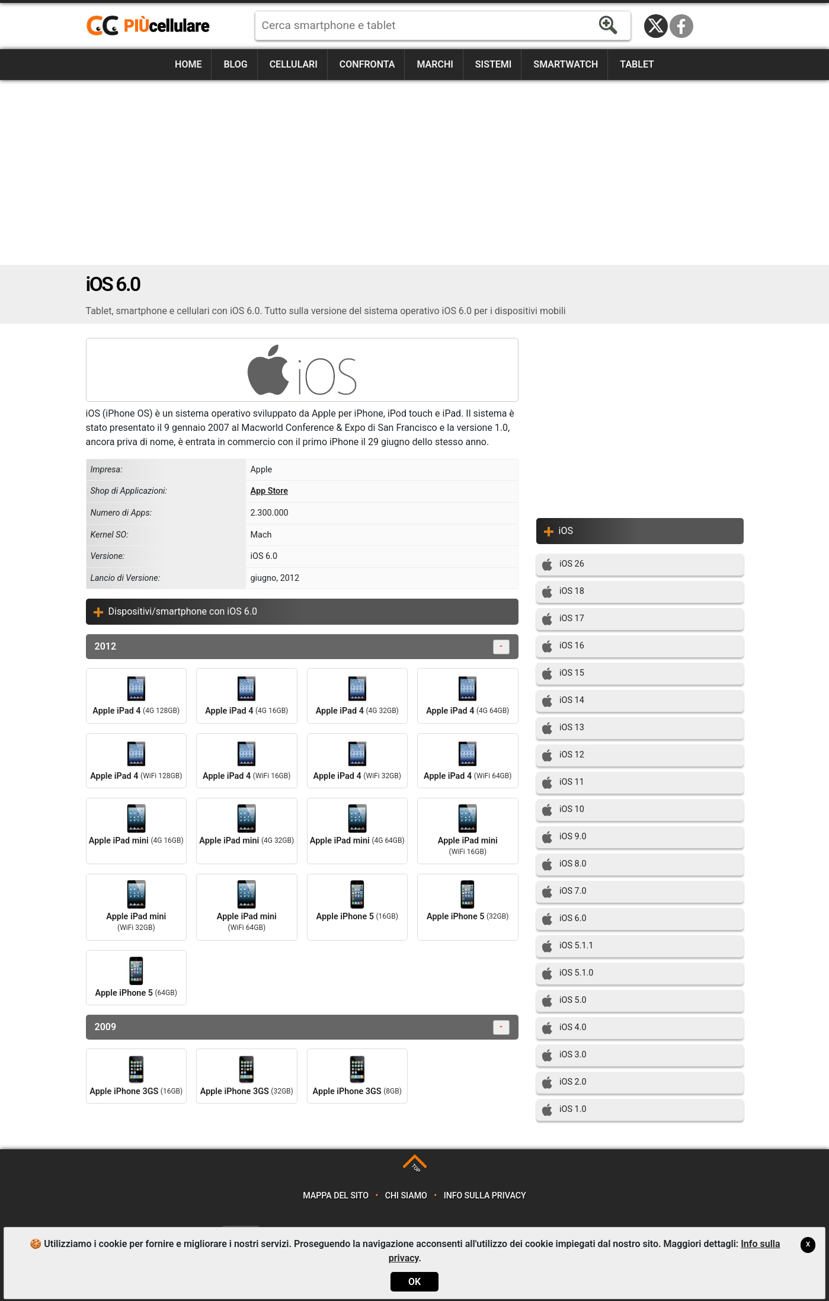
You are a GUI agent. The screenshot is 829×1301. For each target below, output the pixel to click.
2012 (302, 647)
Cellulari (294, 64)
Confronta (367, 64)
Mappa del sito (336, 1196)
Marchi (435, 64)
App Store (269, 491)
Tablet (637, 64)
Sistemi (493, 64)
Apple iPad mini (136, 825)
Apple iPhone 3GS (136, 1076)
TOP (415, 1168)
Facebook (681, 26)
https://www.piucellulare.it (153, 26)
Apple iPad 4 (136, 695)
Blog (235, 64)
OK (414, 1281)
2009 (302, 1027)
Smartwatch (565, 64)
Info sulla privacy (485, 1196)
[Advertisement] (415, 172)
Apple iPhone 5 (357, 901)
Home (188, 64)
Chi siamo (406, 1196)
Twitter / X (656, 26)
